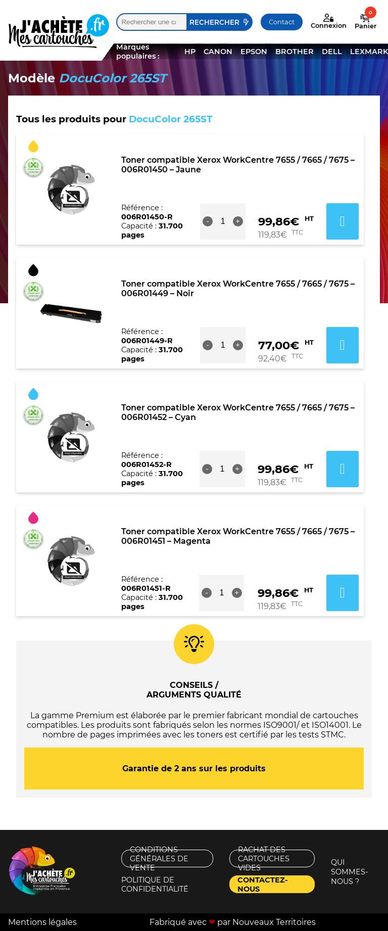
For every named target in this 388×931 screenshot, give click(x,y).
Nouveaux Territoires (274, 922)
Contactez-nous (262, 884)
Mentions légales (42, 922)
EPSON (253, 51)
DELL (332, 51)
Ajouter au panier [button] (342, 221)
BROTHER (294, 51)
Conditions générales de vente (159, 858)
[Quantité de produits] (222, 221)
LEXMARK (369, 51)
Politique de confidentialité (154, 884)
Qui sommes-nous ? (349, 872)
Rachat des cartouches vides (263, 858)
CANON (218, 51)
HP (190, 51)
